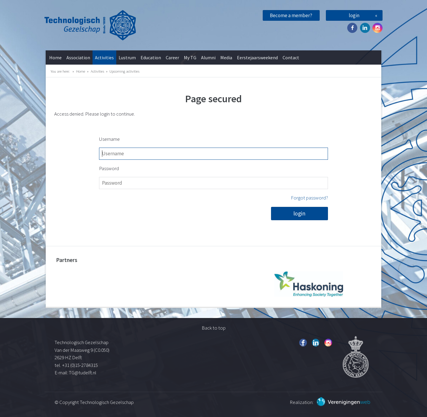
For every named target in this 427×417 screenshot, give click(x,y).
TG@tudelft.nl (83, 372)
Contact (291, 57)
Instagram (377, 28)
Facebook (352, 28)
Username (109, 139)
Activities (104, 57)
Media (226, 57)
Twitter (365, 28)
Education (151, 57)
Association (78, 57)
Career (172, 57)
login (354, 15)
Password (109, 168)
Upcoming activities (124, 71)
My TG (190, 57)
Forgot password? (309, 197)
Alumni (208, 57)
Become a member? (291, 15)
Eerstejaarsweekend (257, 57)
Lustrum (127, 57)
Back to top (214, 328)
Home (55, 57)
